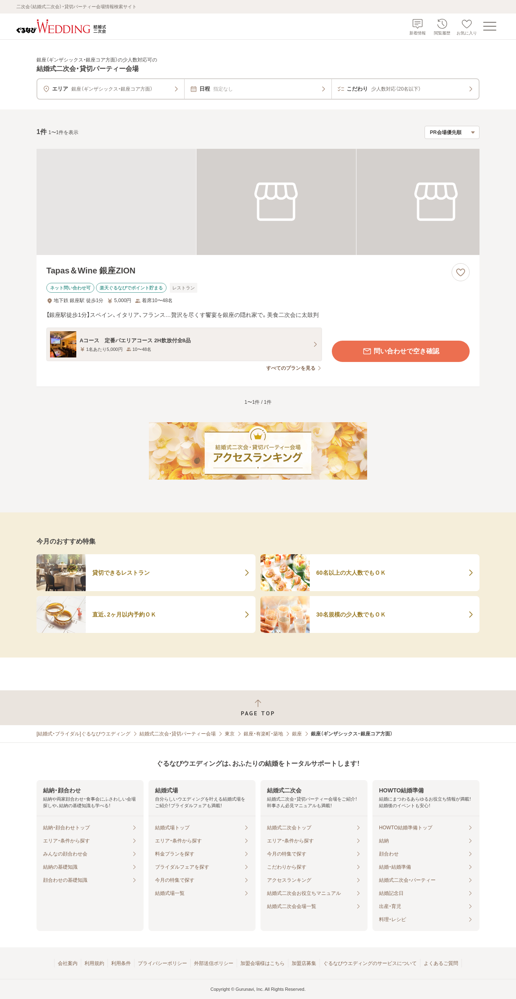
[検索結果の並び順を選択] (452, 132)
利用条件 (121, 963)
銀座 (297, 734)
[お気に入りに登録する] (461, 272)
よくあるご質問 (441, 963)
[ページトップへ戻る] (258, 707)
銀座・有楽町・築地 (263, 734)
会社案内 (68, 963)
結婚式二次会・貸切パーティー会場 (177, 734)
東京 (230, 734)
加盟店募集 (304, 963)
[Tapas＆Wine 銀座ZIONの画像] (258, 202)
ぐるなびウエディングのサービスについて (370, 963)
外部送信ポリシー (213, 963)
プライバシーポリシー (162, 963)
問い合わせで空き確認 (400, 351)
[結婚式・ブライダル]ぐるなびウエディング (83, 734)
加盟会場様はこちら (262, 963)
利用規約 (94, 963)
